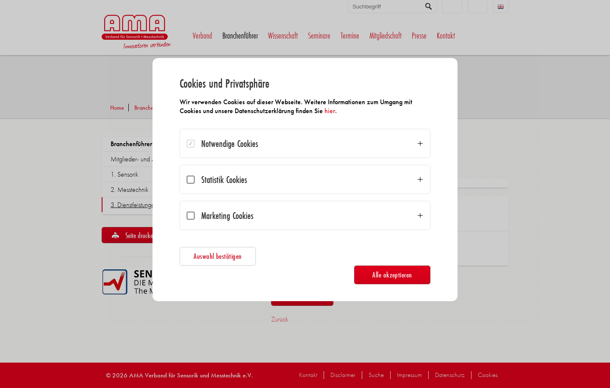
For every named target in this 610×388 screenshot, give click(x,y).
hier (329, 110)
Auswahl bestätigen (218, 256)
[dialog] (305, 179)
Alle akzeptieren (392, 274)
